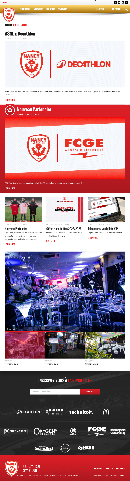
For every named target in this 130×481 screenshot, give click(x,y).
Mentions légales (101, 475)
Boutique (100, 9)
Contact (122, 475)
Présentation (25, 9)
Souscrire (90, 391)
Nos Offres (50, 9)
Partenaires (38, 9)
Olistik (75, 475)
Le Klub (20, 114)
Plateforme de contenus (59, 475)
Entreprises (120, 468)
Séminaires (62, 9)
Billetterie (116, 9)
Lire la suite (10, 99)
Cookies (113, 475)
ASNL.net (4, 2)
